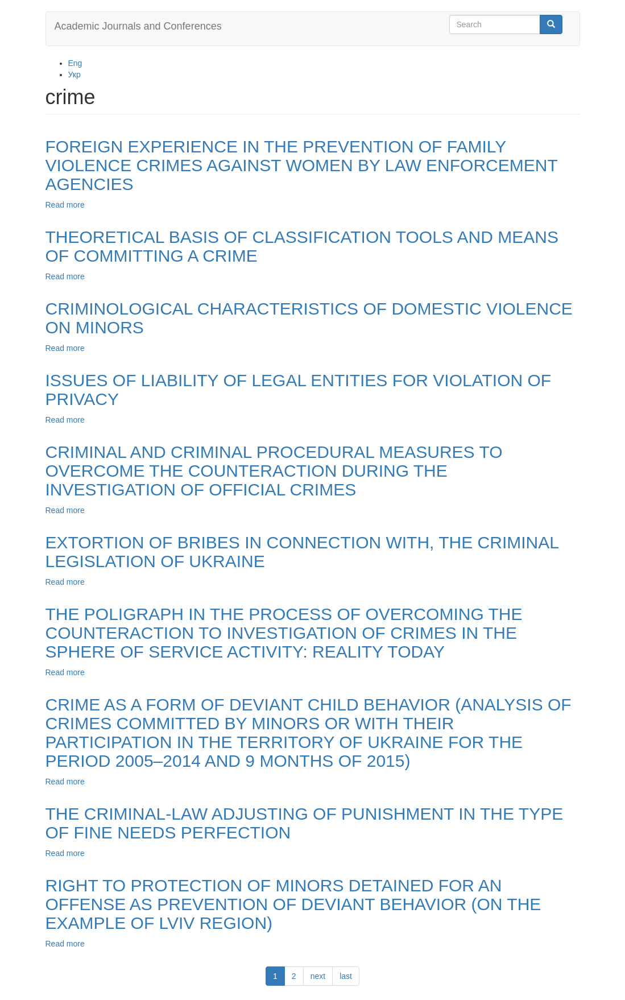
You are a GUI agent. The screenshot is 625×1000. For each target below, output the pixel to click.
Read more (65, 204)
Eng (75, 63)
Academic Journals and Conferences (138, 26)
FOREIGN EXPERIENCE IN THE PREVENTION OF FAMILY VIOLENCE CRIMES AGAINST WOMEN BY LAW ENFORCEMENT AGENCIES (301, 165)
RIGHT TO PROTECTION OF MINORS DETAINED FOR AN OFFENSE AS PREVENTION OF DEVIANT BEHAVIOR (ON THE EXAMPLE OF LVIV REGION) (293, 904)
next (318, 976)
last (346, 976)
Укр (74, 74)
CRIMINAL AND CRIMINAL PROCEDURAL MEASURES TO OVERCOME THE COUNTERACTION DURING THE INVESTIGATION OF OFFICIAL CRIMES (274, 471)
